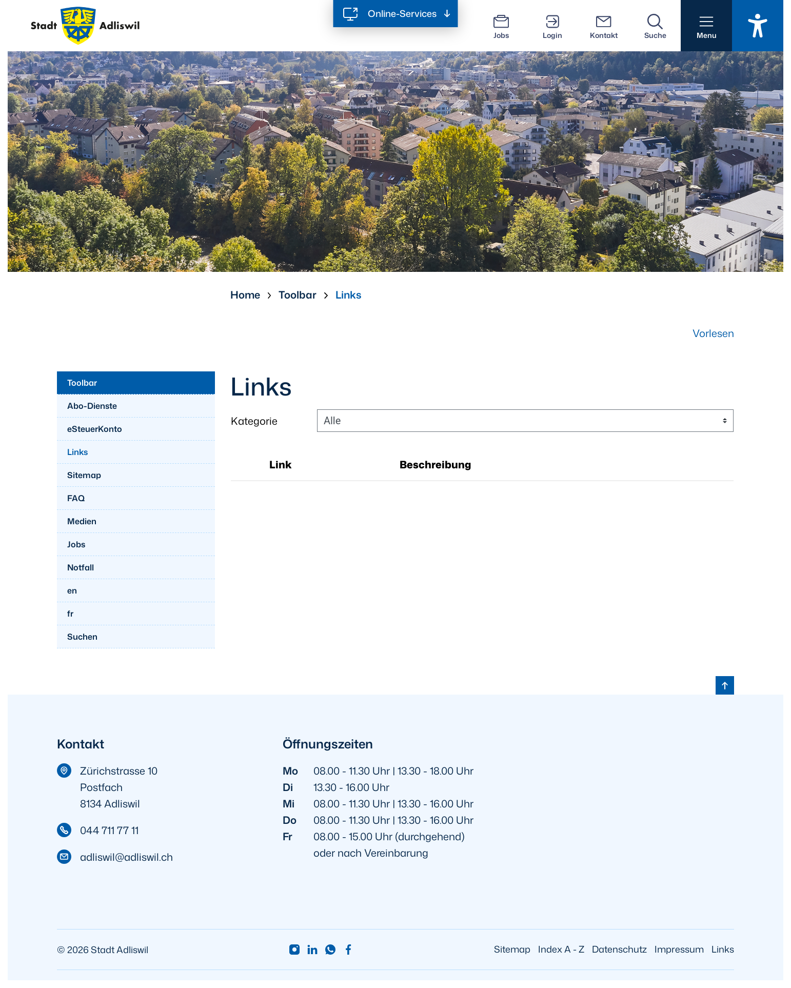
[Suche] (655, 25)
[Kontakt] (603, 25)
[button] (706, 25)
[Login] (552, 25)
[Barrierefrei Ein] (757, 25)
